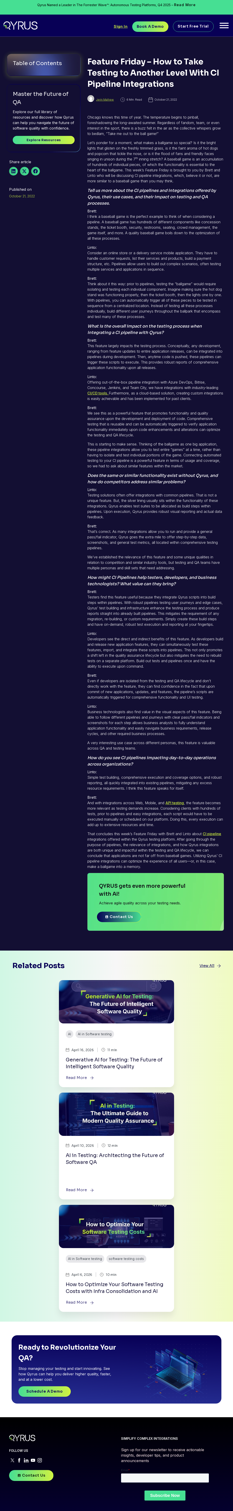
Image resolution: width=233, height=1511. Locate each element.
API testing (174, 811)
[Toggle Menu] (224, 27)
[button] (13, 174)
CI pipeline (212, 842)
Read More (185, 5)
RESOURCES (161, 1339)
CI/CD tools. (98, 402)
